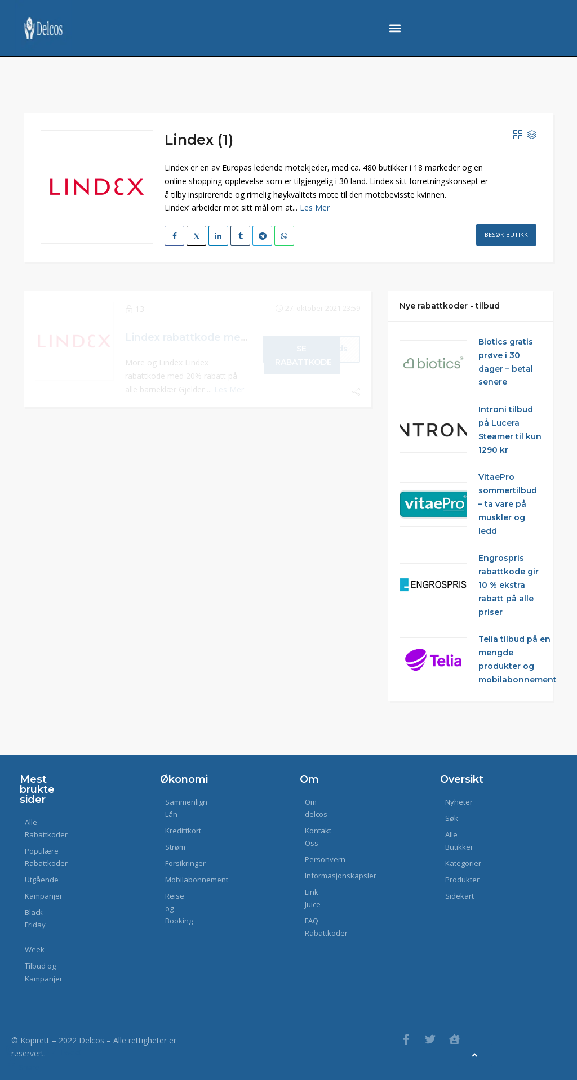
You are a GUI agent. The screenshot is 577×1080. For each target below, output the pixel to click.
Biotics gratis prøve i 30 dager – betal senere (505, 362)
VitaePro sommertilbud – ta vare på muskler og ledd (507, 503)
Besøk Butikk (506, 234)
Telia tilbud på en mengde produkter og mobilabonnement (517, 659)
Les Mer (315, 207)
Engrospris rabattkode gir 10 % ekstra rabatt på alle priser (508, 585)
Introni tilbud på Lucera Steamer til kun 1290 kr (510, 429)
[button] (394, 28)
